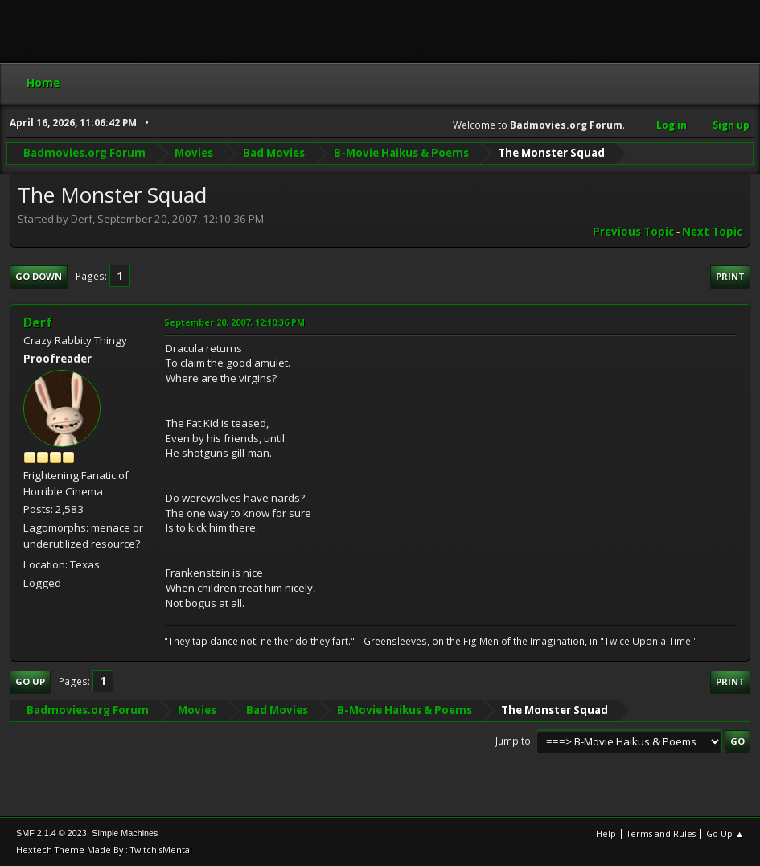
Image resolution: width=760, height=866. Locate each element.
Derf (37, 322)
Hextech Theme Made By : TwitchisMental (104, 849)
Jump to (513, 741)
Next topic (712, 231)
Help (606, 833)
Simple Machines (125, 833)
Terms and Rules (661, 833)
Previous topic (633, 231)
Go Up (30, 681)
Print (730, 276)
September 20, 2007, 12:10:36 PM (234, 322)
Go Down (38, 276)
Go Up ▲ (725, 833)
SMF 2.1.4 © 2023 (51, 833)
